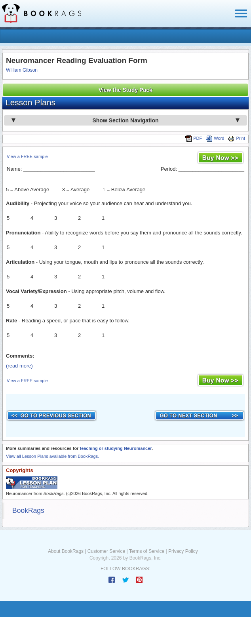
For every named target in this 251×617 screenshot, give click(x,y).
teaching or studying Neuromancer (116, 448)
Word (215, 138)
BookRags (28, 510)
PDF (193, 138)
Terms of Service (146, 551)
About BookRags (66, 551)
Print (236, 138)
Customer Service (106, 551)
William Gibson (22, 70)
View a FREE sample (27, 156)
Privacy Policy (183, 551)
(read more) (19, 366)
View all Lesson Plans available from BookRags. (52, 456)
